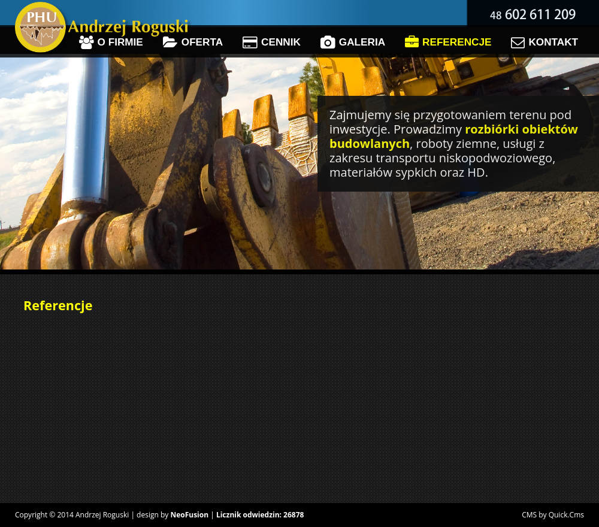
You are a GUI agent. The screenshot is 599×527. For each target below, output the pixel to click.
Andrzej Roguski (102, 515)
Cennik (272, 42)
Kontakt (544, 42)
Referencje (448, 42)
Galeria (352, 42)
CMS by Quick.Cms (553, 515)
